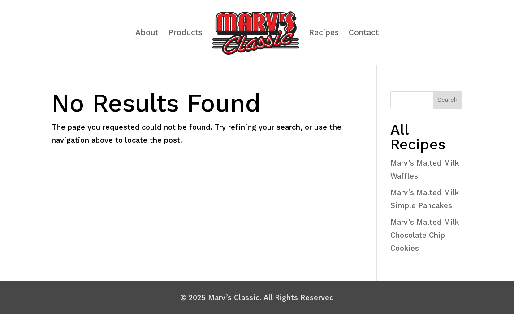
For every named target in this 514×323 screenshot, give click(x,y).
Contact (364, 32)
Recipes (324, 32)
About (146, 32)
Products (185, 32)
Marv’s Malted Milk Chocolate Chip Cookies (424, 235)
